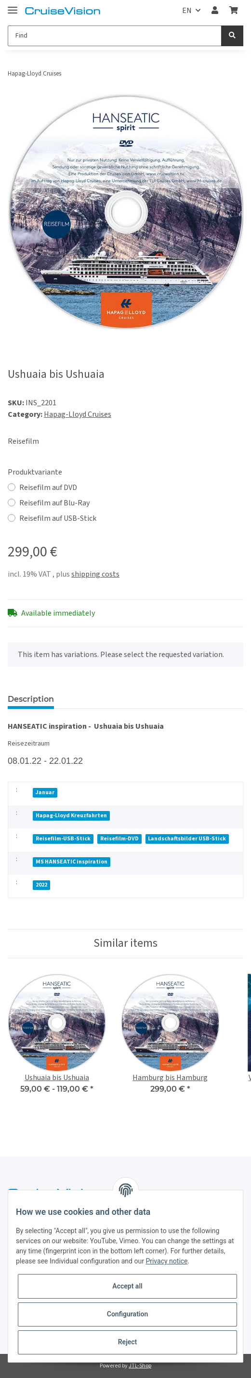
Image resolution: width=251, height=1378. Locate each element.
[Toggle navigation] (12, 6)
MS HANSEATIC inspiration (71, 862)
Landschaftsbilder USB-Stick (187, 839)
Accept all (127, 1286)
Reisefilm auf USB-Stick (57, 518)
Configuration (127, 1314)
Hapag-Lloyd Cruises (77, 414)
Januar (45, 792)
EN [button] (187, 10)
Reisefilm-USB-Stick (63, 839)
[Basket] (233, 10)
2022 (41, 885)
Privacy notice (166, 1261)
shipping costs (95, 574)
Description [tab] (31, 699)
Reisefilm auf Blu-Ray (54, 503)
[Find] (115, 36)
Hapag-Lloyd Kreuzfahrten (71, 815)
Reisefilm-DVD (119, 839)
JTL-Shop (140, 1366)
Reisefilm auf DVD (48, 487)
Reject (127, 1342)
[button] (215, 10)
